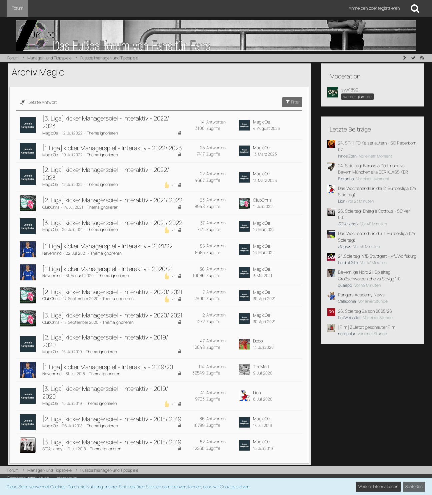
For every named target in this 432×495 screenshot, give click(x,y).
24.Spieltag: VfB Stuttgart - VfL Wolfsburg (377, 256)
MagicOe (50, 133)
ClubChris (50, 207)
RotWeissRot (349, 317)
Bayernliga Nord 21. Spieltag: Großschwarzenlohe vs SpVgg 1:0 (369, 275)
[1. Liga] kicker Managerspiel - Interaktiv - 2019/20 (107, 367)
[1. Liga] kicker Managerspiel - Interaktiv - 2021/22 (107, 246)
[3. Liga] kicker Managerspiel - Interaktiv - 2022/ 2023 (105, 122)
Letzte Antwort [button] (42, 102)
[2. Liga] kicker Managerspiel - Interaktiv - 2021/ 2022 (112, 200)
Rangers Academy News (361, 295)
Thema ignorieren (102, 133)
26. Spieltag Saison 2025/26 (365, 311)
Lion (257, 393)
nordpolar (346, 333)
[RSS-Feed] (422, 58)
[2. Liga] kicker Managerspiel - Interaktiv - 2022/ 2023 (105, 173)
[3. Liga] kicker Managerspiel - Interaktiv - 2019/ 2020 (105, 392)
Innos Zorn (347, 156)
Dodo (258, 341)
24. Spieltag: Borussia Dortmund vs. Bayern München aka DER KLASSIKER (373, 169)
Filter (292, 102)
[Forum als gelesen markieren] (413, 58)
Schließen (414, 486)
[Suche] (415, 8)
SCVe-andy (52, 449)
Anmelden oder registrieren (374, 8)
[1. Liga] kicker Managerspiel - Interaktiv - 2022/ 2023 (112, 148)
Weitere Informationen (378, 486)
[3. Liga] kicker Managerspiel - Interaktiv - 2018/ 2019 (111, 442)
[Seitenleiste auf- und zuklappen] (404, 58)
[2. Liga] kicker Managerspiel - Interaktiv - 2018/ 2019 (111, 419)
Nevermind (52, 253)
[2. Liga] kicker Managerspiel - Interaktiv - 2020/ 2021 (112, 292)
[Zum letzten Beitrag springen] (244, 125)
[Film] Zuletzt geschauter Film (366, 327)
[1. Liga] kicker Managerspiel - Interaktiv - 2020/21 (107, 269)
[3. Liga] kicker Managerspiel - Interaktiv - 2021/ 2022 (112, 223)
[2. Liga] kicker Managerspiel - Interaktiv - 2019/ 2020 (105, 341)
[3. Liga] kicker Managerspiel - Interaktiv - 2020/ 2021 (112, 315)
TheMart (261, 366)
